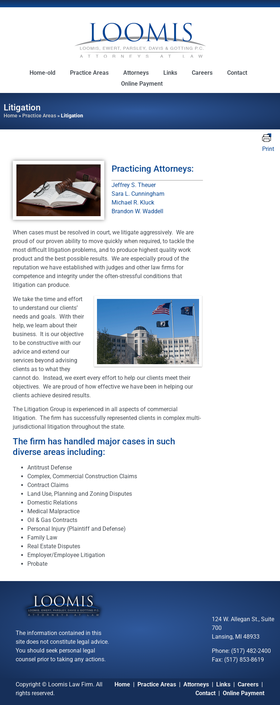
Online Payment (142, 83)
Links (170, 72)
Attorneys (136, 72)
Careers (202, 72)
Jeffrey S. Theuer (134, 185)
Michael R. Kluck (133, 202)
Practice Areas (89, 72)
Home (11, 115)
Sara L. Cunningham (138, 193)
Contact (237, 72)
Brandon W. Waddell (137, 211)
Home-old (42, 72)
